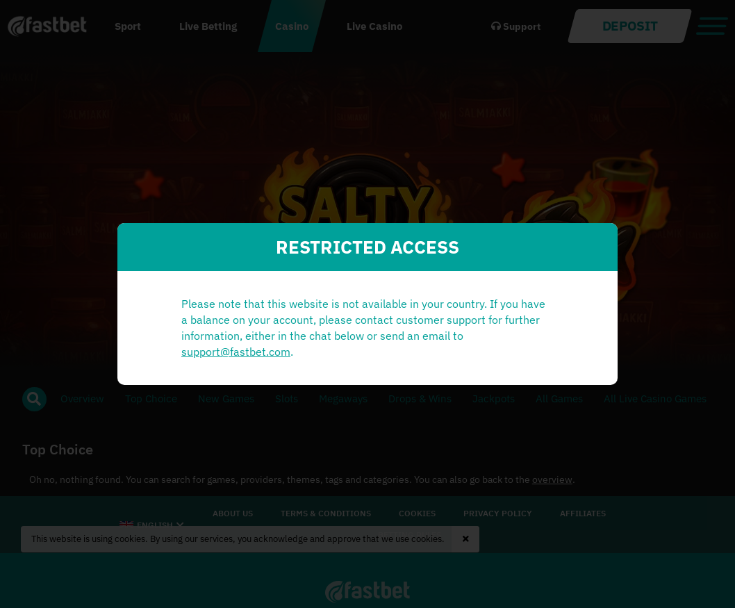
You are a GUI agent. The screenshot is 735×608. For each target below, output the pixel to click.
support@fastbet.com (235, 352)
